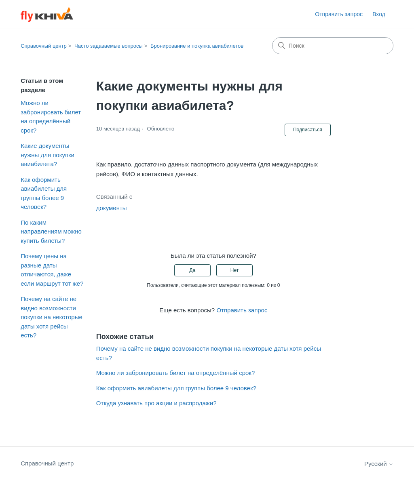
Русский (378, 463)
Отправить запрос (339, 14)
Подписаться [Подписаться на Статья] (307, 130)
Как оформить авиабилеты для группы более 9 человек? (44, 193)
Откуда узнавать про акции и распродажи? (156, 403)
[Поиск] (332, 46)
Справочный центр (44, 46)
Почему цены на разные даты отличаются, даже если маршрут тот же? (52, 270)
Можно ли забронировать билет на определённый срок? (51, 116)
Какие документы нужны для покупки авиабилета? (47, 154)
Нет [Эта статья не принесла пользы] (234, 270)
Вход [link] (378, 14)
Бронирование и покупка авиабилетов (196, 46)
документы (111, 207)
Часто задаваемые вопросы (108, 46)
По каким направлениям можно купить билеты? (51, 231)
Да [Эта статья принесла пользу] (192, 270)
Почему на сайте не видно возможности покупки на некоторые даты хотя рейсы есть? (51, 317)
